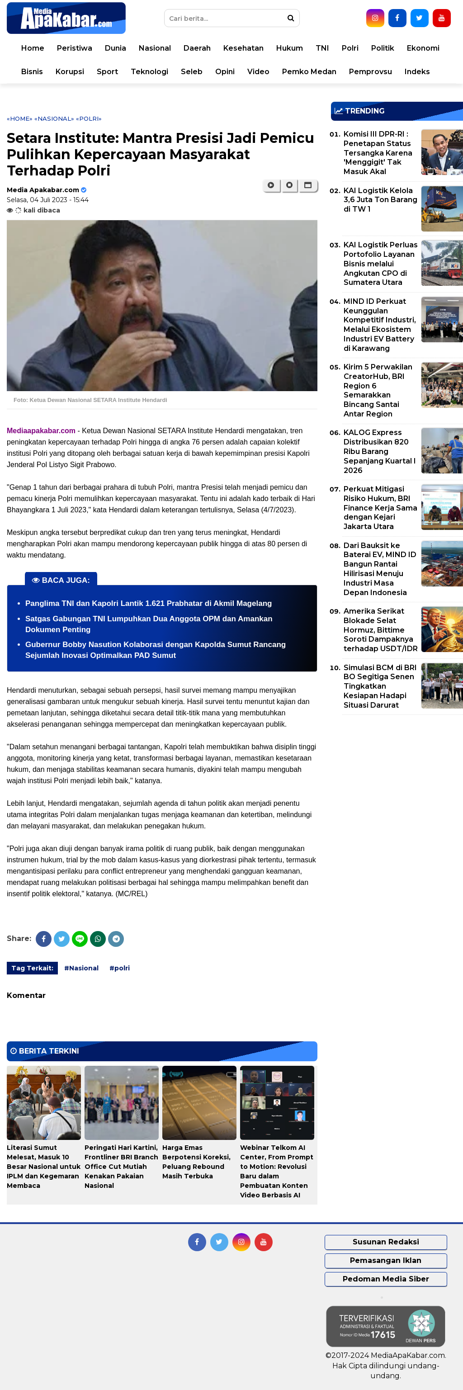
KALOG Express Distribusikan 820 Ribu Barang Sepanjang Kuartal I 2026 (380, 451)
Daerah (197, 48)
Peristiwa (74, 48)
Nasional (155, 48)
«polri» (89, 118)
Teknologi (149, 71)
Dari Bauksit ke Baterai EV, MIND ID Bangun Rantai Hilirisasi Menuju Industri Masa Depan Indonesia (380, 569)
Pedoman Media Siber (386, 1279)
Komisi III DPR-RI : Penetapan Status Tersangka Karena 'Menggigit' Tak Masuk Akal (378, 153)
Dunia (115, 48)
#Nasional (81, 968)
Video (258, 71)
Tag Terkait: (32, 968)
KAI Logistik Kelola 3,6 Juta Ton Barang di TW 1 (380, 200)
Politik (382, 48)
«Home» (20, 118)
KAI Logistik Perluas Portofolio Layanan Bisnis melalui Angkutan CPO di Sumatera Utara (381, 264)
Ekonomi (423, 48)
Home (32, 48)
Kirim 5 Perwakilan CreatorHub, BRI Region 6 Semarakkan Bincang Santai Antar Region (378, 390)
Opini (225, 71)
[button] (308, 185)
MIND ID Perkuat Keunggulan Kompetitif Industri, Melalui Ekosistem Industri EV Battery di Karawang (380, 325)
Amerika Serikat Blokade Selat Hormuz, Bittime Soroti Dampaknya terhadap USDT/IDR (381, 630)
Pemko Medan (309, 71)
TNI (322, 48)
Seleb (192, 71)
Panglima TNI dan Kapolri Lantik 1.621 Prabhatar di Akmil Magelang (148, 603)
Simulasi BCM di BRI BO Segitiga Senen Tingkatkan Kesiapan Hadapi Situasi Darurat (380, 686)
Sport (107, 71)
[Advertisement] (397, 785)
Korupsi (70, 71)
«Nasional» (54, 118)
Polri (350, 48)
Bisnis (32, 71)
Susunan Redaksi (386, 1242)
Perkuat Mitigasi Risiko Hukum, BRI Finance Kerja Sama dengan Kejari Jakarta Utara (380, 508)
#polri (119, 968)
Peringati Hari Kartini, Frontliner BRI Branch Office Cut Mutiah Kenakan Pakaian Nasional (121, 1167)
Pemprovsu (370, 71)
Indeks (417, 71)
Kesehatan (243, 48)
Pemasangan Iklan (385, 1260)
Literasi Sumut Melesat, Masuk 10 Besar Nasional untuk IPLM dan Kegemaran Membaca (43, 1167)
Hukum (289, 48)
